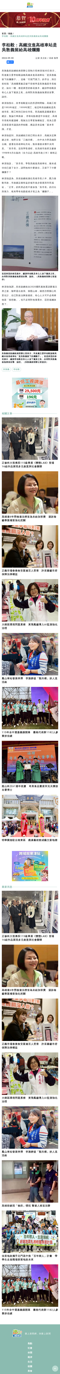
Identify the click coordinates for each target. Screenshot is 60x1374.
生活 (30, 1361)
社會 (30, 1348)
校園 (30, 1366)
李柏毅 (16, 369)
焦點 (30, 1343)
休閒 (30, 1352)
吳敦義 (6, 369)
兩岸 (30, 1357)
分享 (10, 62)
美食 (30, 1371)
